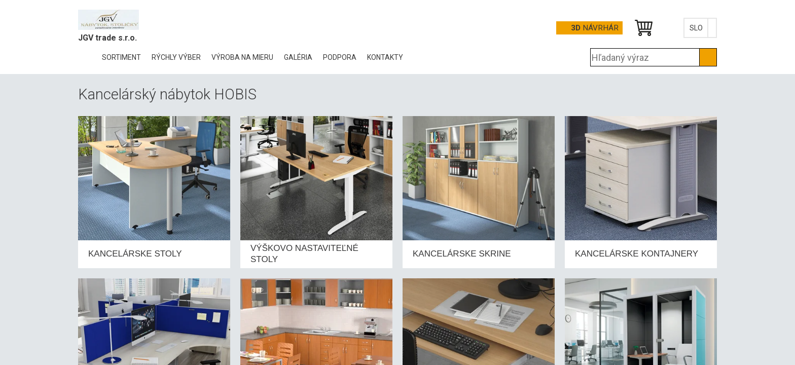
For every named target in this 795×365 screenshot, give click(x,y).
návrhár (595, 27)
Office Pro (128, 20)
